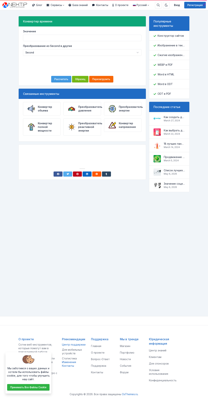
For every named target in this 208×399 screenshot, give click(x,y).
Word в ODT (165, 84)
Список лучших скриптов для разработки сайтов (174, 170)
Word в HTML (166, 74)
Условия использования (158, 372)
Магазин (125, 346)
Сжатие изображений (171, 55)
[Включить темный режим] (166, 5)
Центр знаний (157, 350)
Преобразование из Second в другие (47, 45)
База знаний (78, 5)
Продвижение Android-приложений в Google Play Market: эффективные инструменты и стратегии (174, 157)
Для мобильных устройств (72, 351)
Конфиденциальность (163, 380)
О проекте (120, 5)
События (125, 365)
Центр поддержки (74, 344)
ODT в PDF (164, 93)
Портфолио (127, 352)
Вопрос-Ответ (100, 359)
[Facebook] (58, 174)
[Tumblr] (106, 174)
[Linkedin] (87, 174)
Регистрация (195, 5)
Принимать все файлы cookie (28, 387)
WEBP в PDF (165, 64)
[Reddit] (96, 174)
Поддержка (98, 365)
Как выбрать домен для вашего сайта (174, 130)
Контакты (100, 5)
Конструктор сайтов (171, 35)
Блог (37, 5)
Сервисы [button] (54, 5)
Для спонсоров (159, 363)
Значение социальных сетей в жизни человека (174, 183)
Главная (96, 346)
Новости (125, 359)
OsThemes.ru (130, 394)
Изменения (69, 362)
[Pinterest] (77, 174)
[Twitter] (67, 174)
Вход (177, 5)
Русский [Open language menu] (140, 5)
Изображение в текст (171, 45)
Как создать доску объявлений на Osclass (174, 117)
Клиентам (155, 356)
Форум (124, 372)
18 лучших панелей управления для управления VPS (174, 143)
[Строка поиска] (158, 5)
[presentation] (82, 66)
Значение (29, 31)
